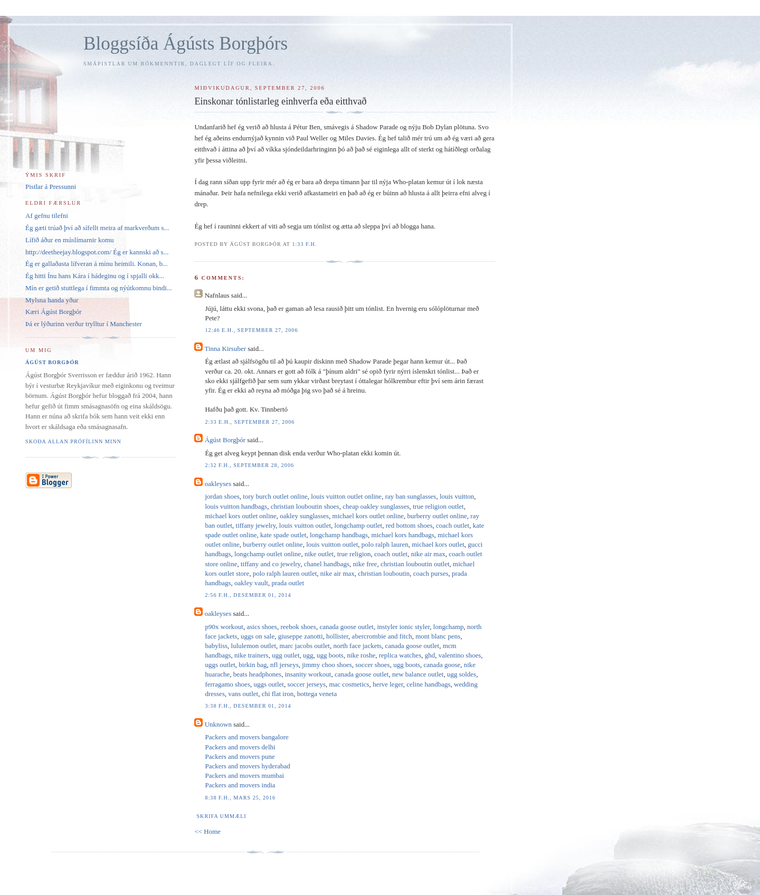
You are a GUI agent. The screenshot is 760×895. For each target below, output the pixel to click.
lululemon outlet (254, 646)
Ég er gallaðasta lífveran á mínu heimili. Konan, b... (96, 264)
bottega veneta (317, 694)
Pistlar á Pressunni (50, 187)
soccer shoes (372, 665)
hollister (337, 636)
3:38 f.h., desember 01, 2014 (248, 706)
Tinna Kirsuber (225, 349)
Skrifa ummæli (221, 816)
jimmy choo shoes (327, 665)
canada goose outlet (346, 627)
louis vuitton (457, 496)
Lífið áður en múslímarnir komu (69, 240)
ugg (308, 655)
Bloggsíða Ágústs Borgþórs (185, 43)
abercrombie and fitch (382, 636)
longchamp (448, 627)
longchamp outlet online (267, 554)
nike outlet (319, 554)
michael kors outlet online (240, 516)
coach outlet (452, 525)
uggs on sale (257, 636)
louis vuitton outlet (305, 525)
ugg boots (330, 655)
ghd (430, 655)
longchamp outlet (359, 525)
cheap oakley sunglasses (376, 506)
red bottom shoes (409, 525)
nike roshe (361, 655)
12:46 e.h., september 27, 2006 (251, 330)
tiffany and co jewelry (270, 564)
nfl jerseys (284, 665)
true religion (354, 554)
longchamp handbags (339, 535)
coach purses (431, 573)
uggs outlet (220, 665)
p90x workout (224, 627)
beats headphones (257, 674)
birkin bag (253, 665)
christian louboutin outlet (415, 564)
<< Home (207, 831)
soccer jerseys (306, 684)
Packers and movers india (240, 785)
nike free (365, 564)
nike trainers (251, 655)
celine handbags (428, 684)
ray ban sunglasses (410, 496)
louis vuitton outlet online (346, 496)
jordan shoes (222, 496)
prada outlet (287, 583)
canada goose (442, 665)
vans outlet (243, 694)
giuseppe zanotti (300, 636)
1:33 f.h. (304, 244)
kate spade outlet (283, 535)
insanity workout (308, 674)
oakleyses (218, 484)
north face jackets (357, 646)
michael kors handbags (403, 535)
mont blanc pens (437, 636)
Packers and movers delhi (240, 747)
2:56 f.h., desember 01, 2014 (248, 595)
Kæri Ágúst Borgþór (53, 312)
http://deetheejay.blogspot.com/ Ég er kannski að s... (96, 252)
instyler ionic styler (403, 627)
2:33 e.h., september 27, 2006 (249, 422)
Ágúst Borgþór (225, 440)
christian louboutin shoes (305, 506)
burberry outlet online (437, 516)
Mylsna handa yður (51, 300)
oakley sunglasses (304, 516)
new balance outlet (417, 674)
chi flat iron (278, 694)
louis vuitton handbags (236, 506)
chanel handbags (326, 564)
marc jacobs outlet (305, 646)
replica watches (400, 655)
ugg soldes (461, 674)
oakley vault (251, 583)
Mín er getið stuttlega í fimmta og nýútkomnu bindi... (98, 288)
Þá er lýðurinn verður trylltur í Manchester (83, 324)
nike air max (428, 554)
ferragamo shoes (227, 684)
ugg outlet (285, 655)
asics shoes (262, 627)
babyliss (216, 646)
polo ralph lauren (385, 544)
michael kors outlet (438, 544)
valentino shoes (460, 655)
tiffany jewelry (256, 525)
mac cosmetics (349, 684)
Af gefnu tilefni (46, 216)
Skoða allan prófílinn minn (73, 441)
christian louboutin (384, 573)
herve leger (388, 684)
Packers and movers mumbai (244, 775)
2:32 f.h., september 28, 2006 (249, 465)
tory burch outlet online (275, 496)
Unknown (218, 724)
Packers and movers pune (240, 756)
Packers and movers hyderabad (247, 766)
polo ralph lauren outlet (285, 573)
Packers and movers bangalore (246, 737)
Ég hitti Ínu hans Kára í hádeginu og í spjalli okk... (94, 276)
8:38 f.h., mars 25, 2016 (240, 798)
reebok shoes (298, 627)
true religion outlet (438, 506)
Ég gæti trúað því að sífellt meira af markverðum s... (97, 228)
